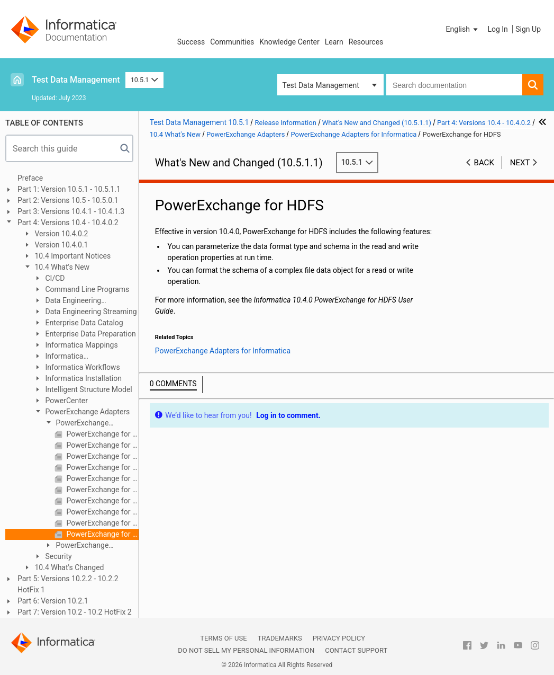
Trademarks (280, 638)
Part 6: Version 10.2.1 (52, 601)
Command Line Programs (86, 289)
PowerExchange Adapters (86, 411)
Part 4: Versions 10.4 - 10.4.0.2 (68, 222)
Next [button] (520, 162)
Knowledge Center (289, 42)
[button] (463, 29)
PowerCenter (65, 400)
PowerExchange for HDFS (102, 534)
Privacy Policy (339, 638)
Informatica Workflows (81, 367)
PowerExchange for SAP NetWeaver (102, 512)
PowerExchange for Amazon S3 (102, 445)
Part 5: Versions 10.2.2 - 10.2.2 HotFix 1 (68, 584)
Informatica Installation (82, 378)
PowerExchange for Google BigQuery (102, 456)
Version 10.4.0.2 (60, 233)
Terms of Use (223, 638)
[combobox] (454, 84)
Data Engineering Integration (67, 301)
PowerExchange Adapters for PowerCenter (86, 546)
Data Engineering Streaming (90, 311)
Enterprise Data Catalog (83, 322)
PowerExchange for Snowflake (102, 523)
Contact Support (356, 650)
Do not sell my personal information (246, 650)
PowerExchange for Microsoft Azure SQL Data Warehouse (102, 489)
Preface (30, 178)
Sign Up (528, 29)
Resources (366, 42)
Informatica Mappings (80, 345)
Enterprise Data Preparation (89, 334)
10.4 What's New (61, 267)
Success (191, 42)
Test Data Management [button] (321, 85)
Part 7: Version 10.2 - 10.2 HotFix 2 (74, 612)
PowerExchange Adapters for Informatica (84, 424)
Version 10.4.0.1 (60, 245)
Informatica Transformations (60, 357)
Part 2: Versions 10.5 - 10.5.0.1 (68, 200)
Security (57, 556)
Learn (334, 42)
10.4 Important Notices (72, 256)
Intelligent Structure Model (87, 389)
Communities (232, 42)
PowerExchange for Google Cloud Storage (102, 467)
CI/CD (54, 278)
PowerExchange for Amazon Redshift (102, 434)
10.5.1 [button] (144, 80)
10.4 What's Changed (68, 567)
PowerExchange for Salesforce (102, 500)
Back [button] (484, 162)
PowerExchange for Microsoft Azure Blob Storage (102, 478)
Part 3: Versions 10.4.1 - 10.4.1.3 (70, 211)
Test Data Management (76, 80)
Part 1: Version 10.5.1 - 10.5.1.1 (69, 189)
